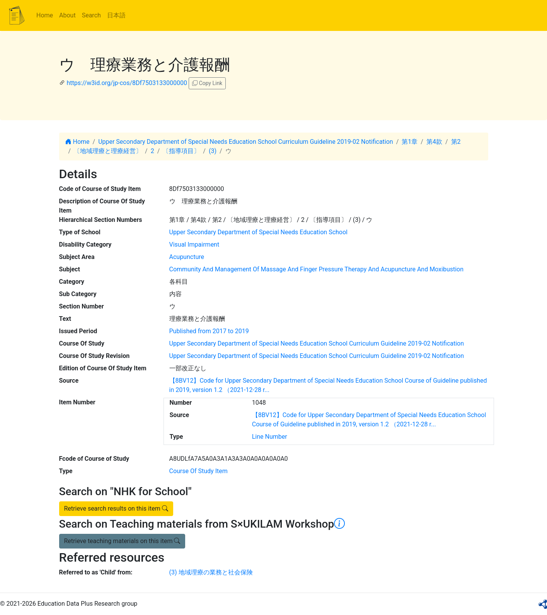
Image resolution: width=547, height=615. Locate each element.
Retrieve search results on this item (116, 508)
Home (44, 15)
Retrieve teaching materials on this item (122, 541)
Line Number (269, 436)
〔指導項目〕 (181, 151)
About (67, 15)
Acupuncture (186, 257)
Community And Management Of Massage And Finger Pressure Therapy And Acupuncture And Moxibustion (316, 269)
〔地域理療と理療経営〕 (108, 151)
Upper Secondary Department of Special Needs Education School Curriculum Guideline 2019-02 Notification (245, 141)
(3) (212, 151)
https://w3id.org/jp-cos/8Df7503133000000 (126, 83)
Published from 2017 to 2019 (209, 331)
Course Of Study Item (198, 471)
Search (91, 15)
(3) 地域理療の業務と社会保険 (211, 572)
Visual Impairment (194, 244)
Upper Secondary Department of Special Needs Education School (258, 232)
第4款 (434, 141)
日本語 (116, 15)
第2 (456, 141)
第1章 (409, 141)
